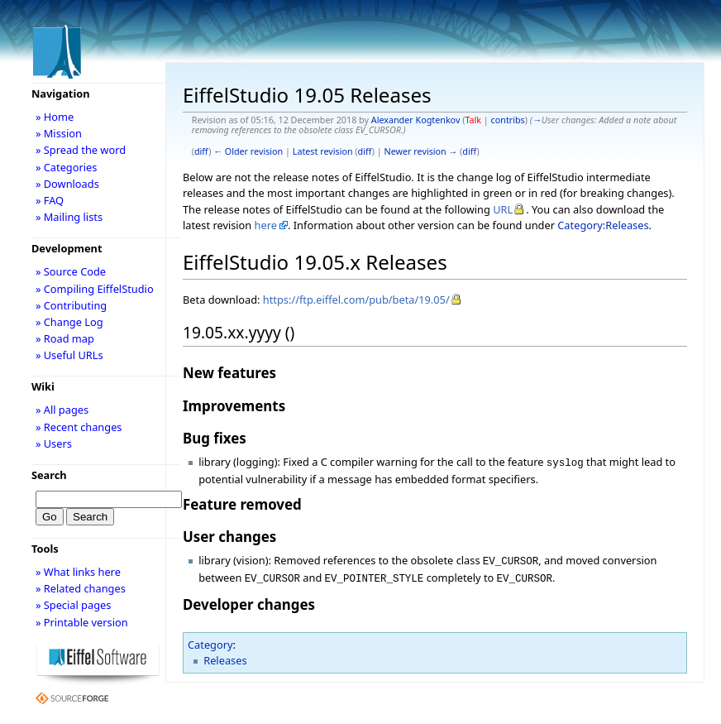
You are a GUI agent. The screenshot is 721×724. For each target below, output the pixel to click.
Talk (473, 120)
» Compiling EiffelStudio (95, 288)
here (266, 225)
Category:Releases (602, 225)
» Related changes (81, 588)
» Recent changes (79, 427)
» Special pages (73, 604)
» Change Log (69, 321)
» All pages (62, 409)
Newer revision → (421, 151)
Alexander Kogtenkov (416, 120)
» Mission (59, 133)
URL (503, 209)
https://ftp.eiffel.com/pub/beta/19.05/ (356, 299)
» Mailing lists (69, 216)
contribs (508, 120)
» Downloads (67, 183)
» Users (54, 443)
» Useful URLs (69, 355)
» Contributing (71, 305)
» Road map (65, 338)
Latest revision (323, 151)
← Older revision (248, 151)
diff (201, 151)
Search (49, 474)
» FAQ (50, 200)
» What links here (78, 571)
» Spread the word (81, 149)
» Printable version (82, 622)
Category (210, 639)
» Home (55, 116)
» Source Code (71, 271)
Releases (224, 655)
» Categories (67, 167)
